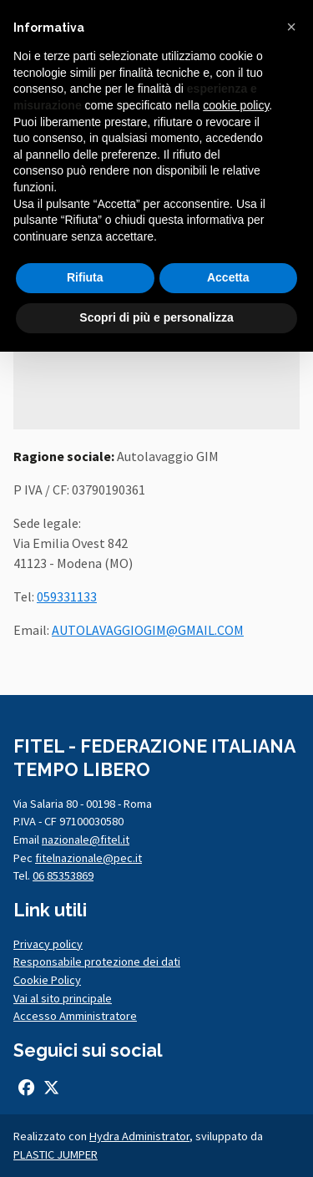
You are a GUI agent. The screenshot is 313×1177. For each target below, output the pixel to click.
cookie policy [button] (236, 105)
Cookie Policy (47, 979)
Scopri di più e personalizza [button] (156, 317)
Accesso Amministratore (75, 1015)
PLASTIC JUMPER (55, 1154)
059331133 (67, 596)
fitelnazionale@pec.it (88, 857)
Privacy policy (48, 943)
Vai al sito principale (62, 998)
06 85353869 (63, 875)
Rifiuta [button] (85, 277)
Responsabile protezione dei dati (96, 961)
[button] (291, 26)
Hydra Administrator (139, 1136)
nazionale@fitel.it (85, 839)
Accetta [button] (228, 277)
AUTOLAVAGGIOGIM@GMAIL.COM (148, 629)
